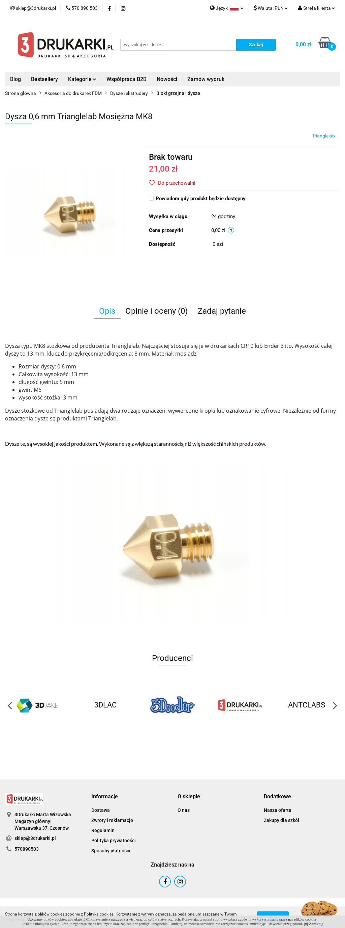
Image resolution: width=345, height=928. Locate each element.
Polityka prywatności (113, 840)
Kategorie (82, 79)
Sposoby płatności (110, 850)
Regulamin (103, 830)
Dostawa (100, 810)
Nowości (167, 79)
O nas (184, 810)
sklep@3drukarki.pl (35, 838)
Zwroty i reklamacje (112, 820)
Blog (15, 79)
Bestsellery (44, 79)
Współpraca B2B (126, 79)
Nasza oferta (277, 810)
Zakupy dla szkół (281, 820)
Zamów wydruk (205, 79)
